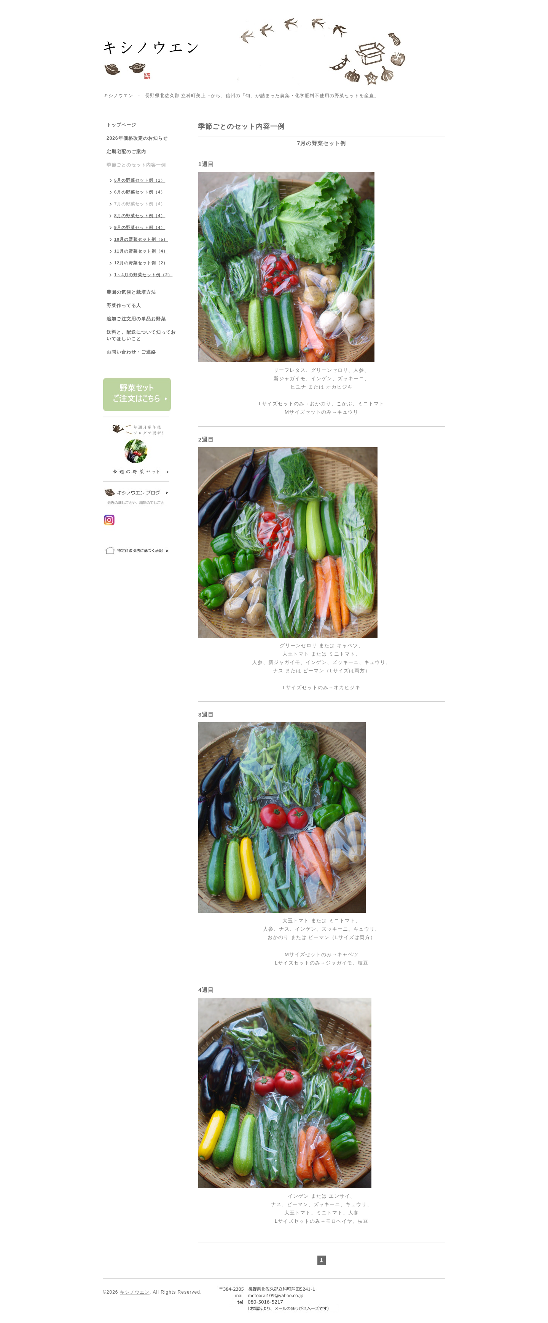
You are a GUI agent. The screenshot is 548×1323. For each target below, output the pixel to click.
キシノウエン (135, 1292)
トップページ (121, 125)
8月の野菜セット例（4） (139, 215)
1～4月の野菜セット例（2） (143, 274)
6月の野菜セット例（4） (139, 192)
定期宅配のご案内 (126, 151)
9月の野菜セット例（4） (139, 227)
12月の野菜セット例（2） (141, 263)
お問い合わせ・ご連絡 (131, 352)
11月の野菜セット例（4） (141, 251)
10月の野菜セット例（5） (141, 239)
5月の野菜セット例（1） (139, 180)
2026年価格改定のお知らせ (137, 138)
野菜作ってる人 (124, 305)
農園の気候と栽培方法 (131, 292)
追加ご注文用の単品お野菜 (136, 319)
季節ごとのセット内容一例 (136, 165)
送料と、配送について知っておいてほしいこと (141, 335)
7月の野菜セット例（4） (139, 204)
